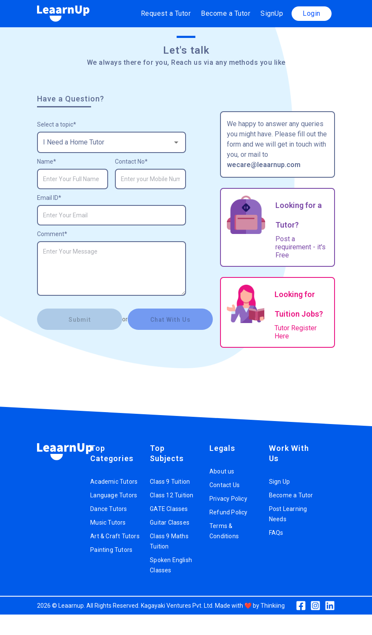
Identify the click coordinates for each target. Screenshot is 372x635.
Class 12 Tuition (171, 495)
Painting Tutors (111, 549)
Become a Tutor (225, 13)
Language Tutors (113, 495)
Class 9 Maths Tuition (169, 541)
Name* (46, 161)
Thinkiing (272, 605)
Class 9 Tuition (170, 481)
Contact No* (131, 161)
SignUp (271, 13)
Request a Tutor (166, 13)
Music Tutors (108, 522)
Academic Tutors (113, 481)
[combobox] (111, 142)
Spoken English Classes (171, 565)
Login (311, 13)
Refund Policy (228, 512)
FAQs (276, 532)
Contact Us (224, 485)
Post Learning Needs (288, 513)
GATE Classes (169, 508)
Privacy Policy (228, 498)
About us (222, 471)
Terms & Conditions (224, 531)
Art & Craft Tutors (115, 536)
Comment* (52, 234)
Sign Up (279, 481)
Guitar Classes (169, 522)
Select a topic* (56, 124)
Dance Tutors (108, 508)
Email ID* (49, 197)
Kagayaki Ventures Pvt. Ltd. (177, 605)
